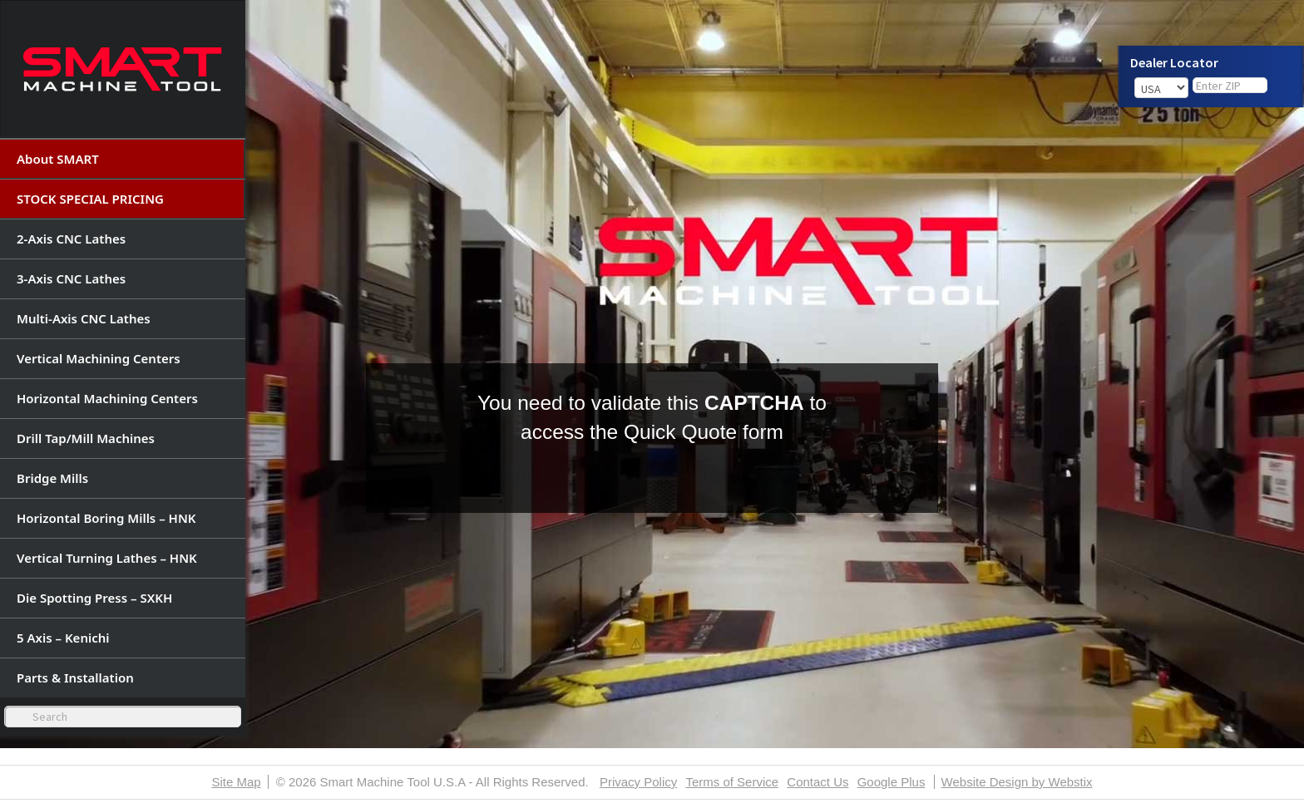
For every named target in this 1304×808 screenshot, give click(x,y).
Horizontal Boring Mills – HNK (106, 518)
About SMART (58, 158)
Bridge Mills (52, 478)
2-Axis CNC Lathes (71, 238)
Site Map (235, 782)
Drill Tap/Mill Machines (86, 438)
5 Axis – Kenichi (63, 637)
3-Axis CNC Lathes (71, 278)
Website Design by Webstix (1017, 782)
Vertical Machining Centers (98, 358)
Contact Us (817, 782)
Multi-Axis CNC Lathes (84, 318)
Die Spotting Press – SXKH (94, 597)
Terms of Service (731, 782)
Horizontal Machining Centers (107, 398)
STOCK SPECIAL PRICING (90, 198)
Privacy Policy (638, 782)
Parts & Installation (75, 677)
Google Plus (891, 782)
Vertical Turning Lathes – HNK (107, 557)
